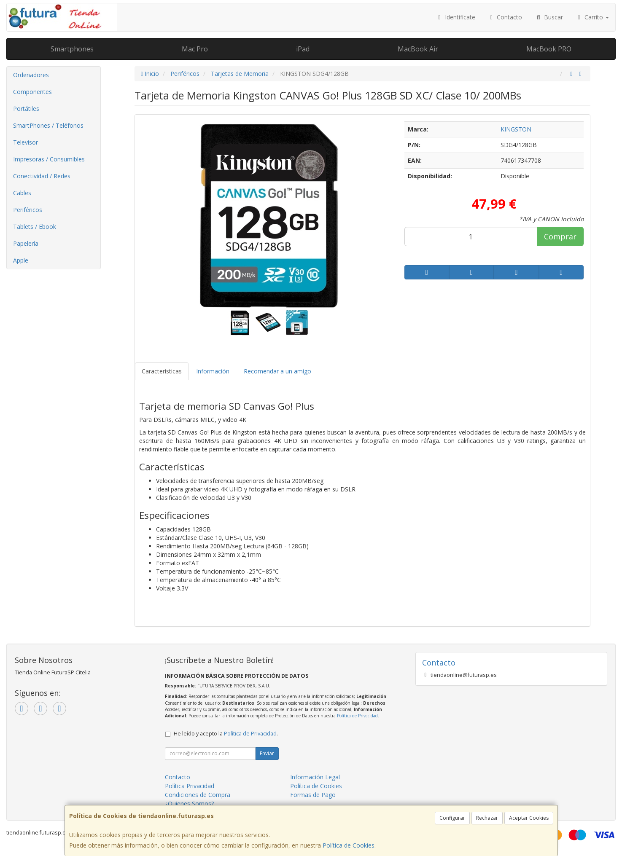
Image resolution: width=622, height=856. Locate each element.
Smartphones (72, 49)
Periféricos (27, 210)
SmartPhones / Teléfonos (48, 125)
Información (212, 371)
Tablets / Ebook (34, 227)
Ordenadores (31, 75)
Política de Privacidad (357, 716)
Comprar (560, 236)
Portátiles (26, 109)
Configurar (452, 817)
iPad (303, 49)
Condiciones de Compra (197, 795)
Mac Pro (195, 49)
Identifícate (455, 17)
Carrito (592, 17)
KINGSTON (516, 129)
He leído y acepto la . (226, 733)
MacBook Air (418, 49)
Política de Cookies (348, 845)
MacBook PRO (548, 49)
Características (162, 371)
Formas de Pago (313, 795)
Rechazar (487, 817)
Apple (20, 260)
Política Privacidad (189, 786)
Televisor (25, 142)
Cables (22, 193)
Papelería (25, 243)
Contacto (505, 17)
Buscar (549, 17)
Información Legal (315, 777)
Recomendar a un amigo (277, 371)
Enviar (267, 753)
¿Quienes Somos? (189, 804)
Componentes (32, 92)
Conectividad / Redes (41, 176)
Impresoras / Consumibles (49, 159)
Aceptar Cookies (529, 817)
